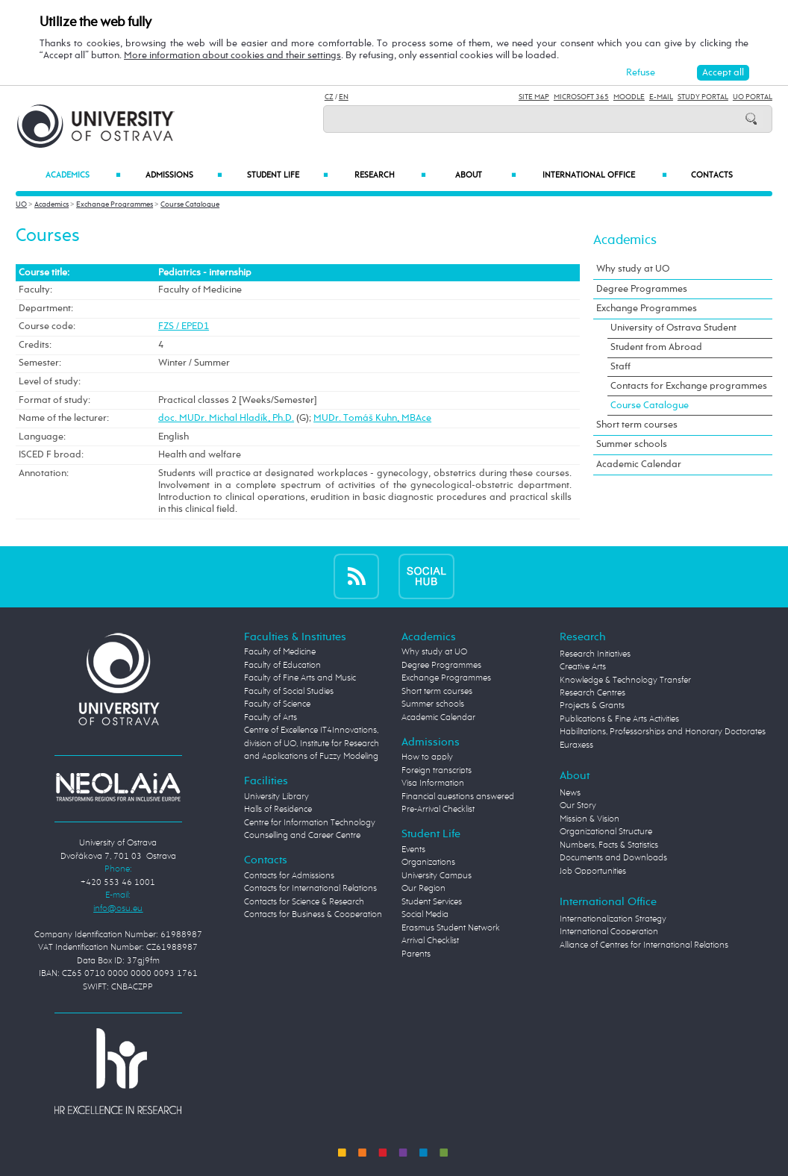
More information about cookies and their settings (232, 55)
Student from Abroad (656, 347)
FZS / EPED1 (183, 326)
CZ (329, 97)
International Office (604, 176)
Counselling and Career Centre (302, 835)
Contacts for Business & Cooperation (313, 914)
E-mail (661, 97)
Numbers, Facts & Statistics (609, 845)
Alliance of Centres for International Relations (644, 945)
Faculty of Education (282, 665)
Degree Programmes (641, 289)
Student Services (431, 902)
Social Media (424, 914)
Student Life (287, 176)
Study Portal (703, 97)
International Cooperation (609, 932)
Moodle (629, 97)
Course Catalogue (189, 204)
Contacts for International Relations (310, 888)
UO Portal (752, 97)
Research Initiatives (595, 654)
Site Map (534, 97)
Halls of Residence (278, 809)
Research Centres (592, 693)
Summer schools (631, 444)
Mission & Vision (589, 819)
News (570, 793)
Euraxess (576, 745)
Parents (416, 954)
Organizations (428, 862)
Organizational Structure (606, 832)
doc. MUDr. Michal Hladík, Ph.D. (226, 418)
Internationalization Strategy (613, 919)
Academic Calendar (638, 464)
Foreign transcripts (436, 770)
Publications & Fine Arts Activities (619, 719)
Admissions (184, 176)
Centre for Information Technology (309, 823)
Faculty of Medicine (280, 652)
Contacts (712, 175)
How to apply (427, 757)
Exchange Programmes (114, 204)
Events (413, 849)
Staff (620, 367)
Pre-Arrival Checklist (438, 809)
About (485, 176)
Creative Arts (583, 667)
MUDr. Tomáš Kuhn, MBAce (372, 418)
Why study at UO (632, 269)
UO (21, 204)
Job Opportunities (593, 871)
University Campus (436, 876)
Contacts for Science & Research (304, 902)
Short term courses (637, 425)
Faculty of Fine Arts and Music (300, 678)
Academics (83, 176)
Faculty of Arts (270, 717)
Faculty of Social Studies (289, 691)
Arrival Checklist (430, 940)
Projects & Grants (592, 705)
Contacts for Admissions (289, 876)
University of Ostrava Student (673, 328)
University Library (276, 796)
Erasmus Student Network (450, 928)
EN (343, 97)
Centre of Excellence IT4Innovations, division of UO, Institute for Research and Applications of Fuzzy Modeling (311, 743)
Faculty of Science (277, 704)
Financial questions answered (457, 796)
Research (390, 176)
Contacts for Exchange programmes (688, 386)
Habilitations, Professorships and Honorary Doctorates (663, 732)
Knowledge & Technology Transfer (625, 680)
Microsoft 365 (581, 97)
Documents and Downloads (613, 858)
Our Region (423, 888)
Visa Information (432, 783)
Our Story (578, 805)
